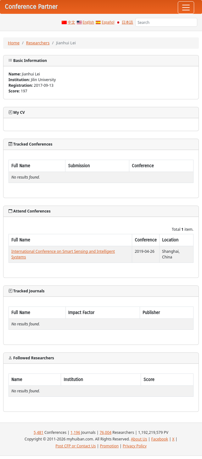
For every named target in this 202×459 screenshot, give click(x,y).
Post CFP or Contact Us (75, 446)
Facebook (159, 439)
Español (108, 22)
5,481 (38, 432)
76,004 (106, 432)
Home (14, 43)
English (88, 22)
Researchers (38, 43)
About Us (139, 439)
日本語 (127, 22)
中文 (71, 22)
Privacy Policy (135, 446)
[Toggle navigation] (186, 7)
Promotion (109, 446)
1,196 (75, 432)
